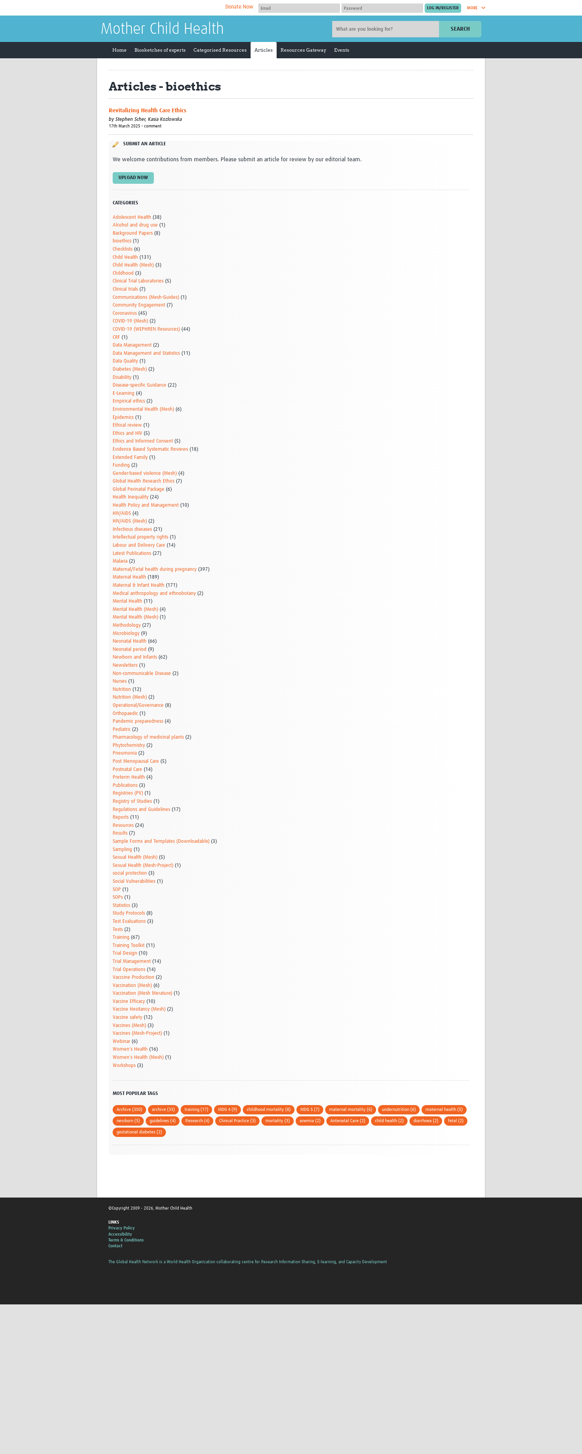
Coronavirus (125, 313)
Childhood (123, 273)
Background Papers (133, 233)
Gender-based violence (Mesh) (145, 473)
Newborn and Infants (135, 657)
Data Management (132, 345)
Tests (118, 929)
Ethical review (127, 425)
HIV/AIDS (122, 513)
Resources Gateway (303, 50)
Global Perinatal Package (138, 489)
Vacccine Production (133, 977)
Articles (263, 50)
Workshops (124, 1065)
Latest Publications (132, 553)
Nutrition (122, 689)
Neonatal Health (129, 641)
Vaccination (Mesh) (132, 985)
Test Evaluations (129, 921)
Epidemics (123, 417)
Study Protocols (129, 913)
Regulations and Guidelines (141, 809)
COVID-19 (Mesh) (130, 321)
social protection (130, 873)
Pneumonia (125, 753)
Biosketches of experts (160, 50)
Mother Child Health (162, 29)
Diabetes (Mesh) (130, 369)
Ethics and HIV (127, 433)
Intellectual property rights (140, 537)
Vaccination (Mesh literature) (142, 993)
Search (460, 29)
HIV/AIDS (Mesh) (130, 521)
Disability (122, 377)
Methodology (127, 625)
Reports (121, 817)
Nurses (120, 681)
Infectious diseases (132, 529)
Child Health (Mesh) (133, 265)
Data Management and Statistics (146, 353)
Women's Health (130, 1049)
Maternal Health (129, 577)
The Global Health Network (158, 8)
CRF (116, 337)
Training (121, 937)
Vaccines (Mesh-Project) (137, 1033)
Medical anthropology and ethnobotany (154, 593)
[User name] (299, 8)
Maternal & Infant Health (138, 585)
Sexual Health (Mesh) (135, 857)
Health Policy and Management (146, 505)
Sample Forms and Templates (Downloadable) (161, 841)
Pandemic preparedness (138, 721)
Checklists (122, 249)
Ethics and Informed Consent (143, 441)
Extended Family (130, 457)
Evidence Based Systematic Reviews (150, 449)
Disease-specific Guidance (139, 385)
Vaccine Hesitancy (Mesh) (139, 1009)
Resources (123, 825)
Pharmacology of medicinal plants (148, 737)
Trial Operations (129, 969)
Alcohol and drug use (135, 225)
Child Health (125, 257)
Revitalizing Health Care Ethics (147, 110)
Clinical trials (125, 289)
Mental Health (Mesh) (135, 609)
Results (120, 833)
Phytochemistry (129, 745)
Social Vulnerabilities (134, 881)
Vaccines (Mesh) (129, 1025)
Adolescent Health (132, 217)
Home (119, 50)
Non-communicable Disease (142, 673)
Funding (121, 465)
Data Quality (125, 361)
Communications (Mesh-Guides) (146, 297)
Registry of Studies (132, 801)
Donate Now (239, 7)
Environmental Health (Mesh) (143, 409)
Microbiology (126, 633)
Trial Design (125, 953)
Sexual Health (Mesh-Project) (143, 865)
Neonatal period (129, 649)
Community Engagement (139, 305)
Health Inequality (130, 497)
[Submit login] (443, 8)
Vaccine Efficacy (129, 1001)
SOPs (118, 897)
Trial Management (132, 961)
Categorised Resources (220, 50)
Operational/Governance (138, 705)
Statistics (121, 905)
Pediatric (122, 729)
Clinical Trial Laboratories (138, 281)
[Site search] (386, 29)
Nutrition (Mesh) (130, 697)
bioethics (122, 241)
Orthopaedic (125, 713)
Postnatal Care (127, 769)
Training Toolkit (129, 945)
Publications (125, 785)
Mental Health (127, 601)
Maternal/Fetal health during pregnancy (155, 569)
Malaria (120, 561)
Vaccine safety (127, 1017)
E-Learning (123, 393)
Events (341, 50)
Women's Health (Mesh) (138, 1057)
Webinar (121, 1041)
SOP (117, 889)
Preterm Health (129, 777)
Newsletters (125, 665)
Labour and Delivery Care (139, 545)
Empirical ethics (129, 401)
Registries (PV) (128, 793)
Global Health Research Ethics (143, 481)
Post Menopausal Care (136, 761)
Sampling (122, 849)
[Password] (382, 8)
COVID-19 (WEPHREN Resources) (146, 329)
